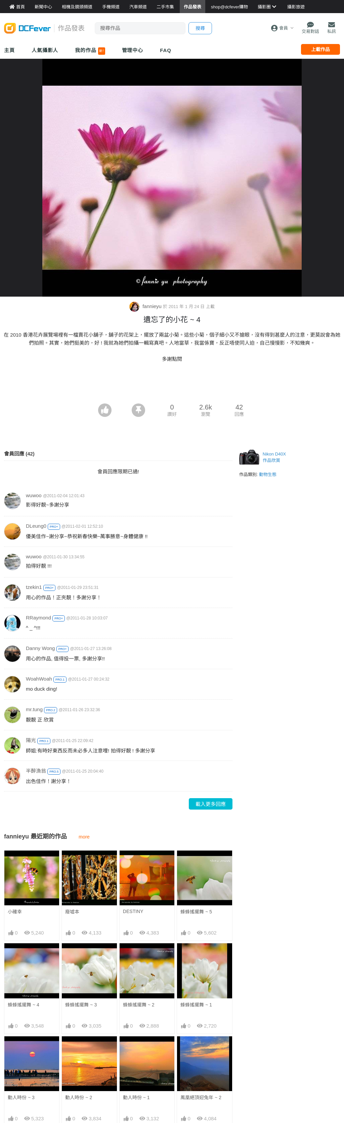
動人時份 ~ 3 (21, 1097)
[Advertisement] (172, 385)
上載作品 (320, 49)
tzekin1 (34, 587)
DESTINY (133, 911)
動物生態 (267, 474)
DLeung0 (36, 526)
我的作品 (90, 51)
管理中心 (132, 50)
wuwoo (34, 495)
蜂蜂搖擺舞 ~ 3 (81, 1004)
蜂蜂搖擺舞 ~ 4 (23, 1004)
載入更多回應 (211, 804)
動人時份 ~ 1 (136, 1097)
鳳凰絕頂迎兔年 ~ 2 (200, 1097)
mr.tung (34, 709)
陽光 (31, 740)
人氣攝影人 (45, 50)
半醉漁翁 (36, 771)
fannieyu (146, 306)
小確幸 (15, 911)
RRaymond (38, 617)
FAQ (165, 50)
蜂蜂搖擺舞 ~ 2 (139, 1004)
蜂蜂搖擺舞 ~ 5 (196, 911)
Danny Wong (40, 648)
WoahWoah (39, 679)
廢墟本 (72, 911)
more (84, 836)
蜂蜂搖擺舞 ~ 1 (196, 1004)
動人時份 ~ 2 (78, 1097)
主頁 (9, 50)
